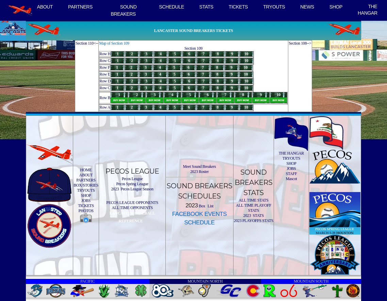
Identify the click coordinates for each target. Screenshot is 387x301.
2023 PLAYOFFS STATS (253, 220)
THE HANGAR (367, 10)
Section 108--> (300, 43)
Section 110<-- (87, 43)
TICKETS (238, 7)
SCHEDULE (171, 7)
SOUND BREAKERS (124, 10)
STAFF (291, 173)
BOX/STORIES (86, 185)
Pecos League (132, 178)
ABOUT (45, 7)
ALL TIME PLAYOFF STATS (253, 208)
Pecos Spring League (132, 183)
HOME (86, 170)
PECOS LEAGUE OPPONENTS (132, 202)
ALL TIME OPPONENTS (132, 207)
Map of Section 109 (114, 43)
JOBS (86, 200)
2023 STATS (253, 215)
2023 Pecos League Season (132, 189)
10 (246, 53)
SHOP (335, 7)
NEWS (307, 7)
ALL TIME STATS (253, 200)
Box (201, 206)
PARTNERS (80, 7)
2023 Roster (199, 171)
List (210, 206)
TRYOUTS (274, 7)
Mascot (291, 178)
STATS (206, 7)
